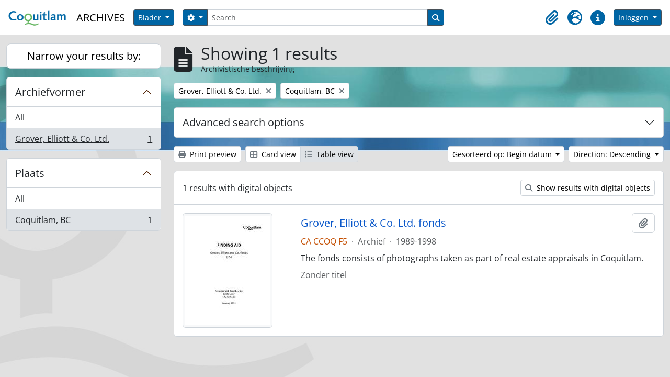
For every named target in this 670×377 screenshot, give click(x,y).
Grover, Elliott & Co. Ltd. (83, 140)
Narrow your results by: (84, 56)
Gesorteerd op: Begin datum (503, 154)
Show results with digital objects (587, 188)
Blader (150, 18)
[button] (551, 17)
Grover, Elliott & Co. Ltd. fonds (373, 223)
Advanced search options (243, 122)
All (20, 117)
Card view (273, 154)
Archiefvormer (50, 92)
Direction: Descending (613, 154)
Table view (329, 154)
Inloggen (634, 18)
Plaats (29, 173)
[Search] (317, 17)
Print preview (207, 154)
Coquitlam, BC (83, 222)
